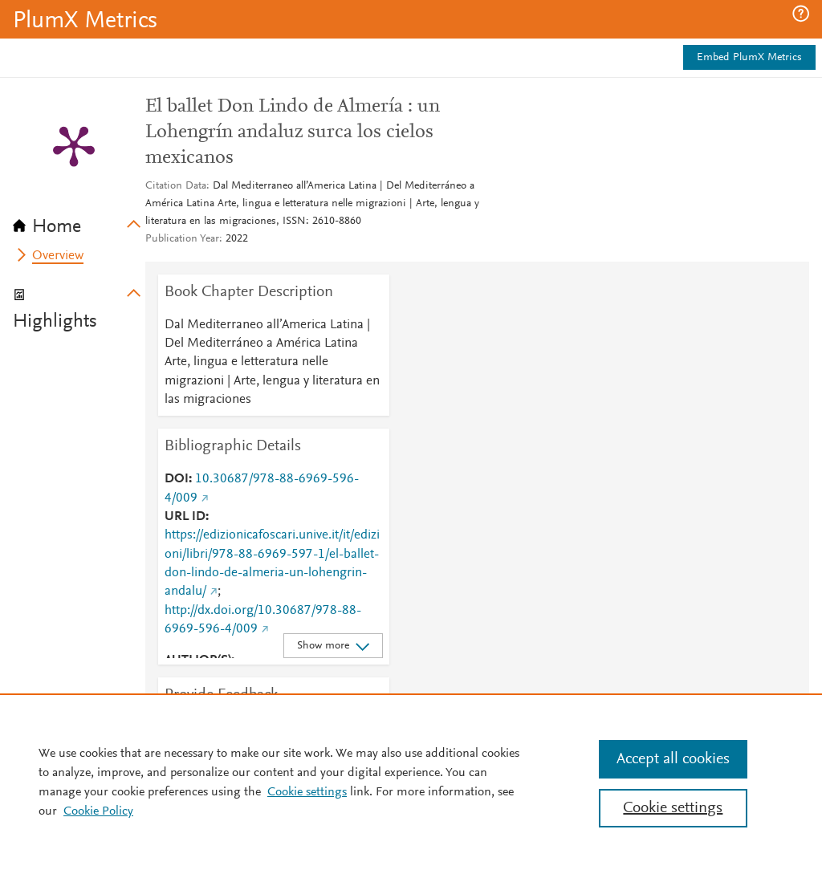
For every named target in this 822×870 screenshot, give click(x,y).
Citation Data (175, 186)
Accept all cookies (673, 759)
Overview (57, 256)
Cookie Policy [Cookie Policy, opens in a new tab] (98, 811)
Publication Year (182, 239)
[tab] (79, 221)
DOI (177, 479)
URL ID (185, 516)
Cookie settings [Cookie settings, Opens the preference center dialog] (672, 808)
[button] (800, 13)
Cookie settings (307, 792)
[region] (411, 781)
